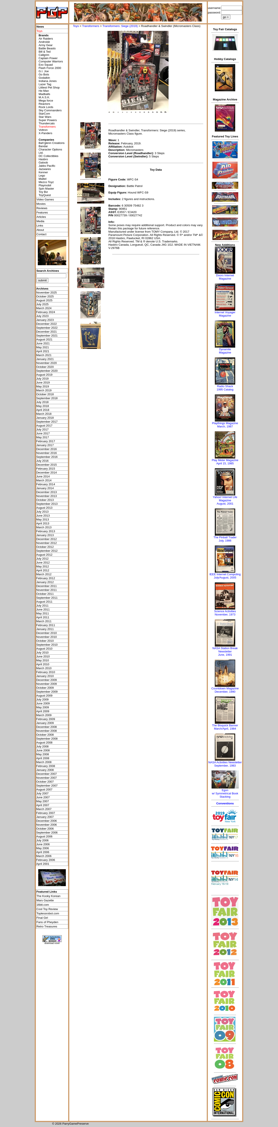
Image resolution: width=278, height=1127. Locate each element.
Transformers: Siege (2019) (120, 26)
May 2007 (42, 801)
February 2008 (45, 766)
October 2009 (45, 687)
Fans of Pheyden (47, 922)
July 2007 (42, 793)
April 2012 (42, 570)
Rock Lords (46, 107)
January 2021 (45, 359)
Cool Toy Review (47, 909)
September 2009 (47, 691)
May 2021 (42, 347)
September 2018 (47, 398)
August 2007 (44, 789)
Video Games (45, 199)
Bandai (43, 146)
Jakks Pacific (47, 165)
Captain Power (48, 58)
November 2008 (46, 730)
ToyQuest (45, 195)
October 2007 (45, 781)
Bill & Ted (45, 51)
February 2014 (45, 484)
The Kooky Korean (48, 896)
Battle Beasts (47, 48)
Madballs (44, 94)
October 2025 (45, 296)
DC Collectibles (48, 156)
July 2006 (42, 840)
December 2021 (46, 331)
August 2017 (44, 425)
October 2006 (45, 828)
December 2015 (46, 464)
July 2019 (42, 378)
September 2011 (47, 597)
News (40, 26)
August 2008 (44, 742)
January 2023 (45, 320)
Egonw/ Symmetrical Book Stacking (225, 793)
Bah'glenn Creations (52, 143)
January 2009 (45, 723)
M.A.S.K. (44, 97)
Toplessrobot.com (47, 913)
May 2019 (42, 386)
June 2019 (43, 382)
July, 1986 (225, 540)
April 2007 (42, 805)
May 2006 (42, 848)
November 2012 (46, 543)
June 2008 (43, 750)
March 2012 (43, 574)
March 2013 (43, 527)
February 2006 (45, 860)
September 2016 (47, 456)
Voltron (43, 130)
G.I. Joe (44, 71)
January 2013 (45, 535)
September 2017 (47, 421)
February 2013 (45, 531)
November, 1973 (225, 614)
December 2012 (46, 539)
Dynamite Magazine (225, 351)
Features (42, 212)
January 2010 (45, 676)
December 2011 (46, 586)
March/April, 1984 (225, 728)
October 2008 (45, 734)
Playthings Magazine (225, 423)
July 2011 (42, 605)
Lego (42, 175)
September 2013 (47, 503)
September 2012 (47, 550)
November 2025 (46, 292)
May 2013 (42, 519)
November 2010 (46, 637)
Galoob (43, 162)
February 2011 (45, 625)
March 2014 (43, 480)
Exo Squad (46, 64)
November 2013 (46, 496)
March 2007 (43, 809)
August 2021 (44, 339)
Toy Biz (43, 191)
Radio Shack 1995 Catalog (225, 388)
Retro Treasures (46, 926)
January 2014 (45, 488)
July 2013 (42, 511)
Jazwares (45, 169)
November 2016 (46, 453)
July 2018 (42, 402)
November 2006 (46, 824)
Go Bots (44, 74)
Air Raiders (46, 38)
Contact (41, 234)
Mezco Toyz (46, 182)
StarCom (44, 113)
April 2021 (42, 351)
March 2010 (43, 668)
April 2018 (42, 410)
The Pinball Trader (225, 537)
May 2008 (42, 754)
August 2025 (44, 300)
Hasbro (43, 159)
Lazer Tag (45, 84)
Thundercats (47, 123)
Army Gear (46, 45)
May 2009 (42, 707)
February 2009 (45, 719)
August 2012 (44, 554)
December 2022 (46, 323)
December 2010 (46, 633)
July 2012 (42, 558)
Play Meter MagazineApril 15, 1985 (225, 461)
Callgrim (44, 55)
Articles (41, 216)
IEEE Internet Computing (225, 574)
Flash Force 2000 (50, 68)
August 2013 (44, 507)
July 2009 (42, 699)
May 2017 (42, 437)
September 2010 (47, 644)
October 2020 (45, 366)
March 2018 (43, 413)
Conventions (225, 803)
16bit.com (42, 904)
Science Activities (225, 611)
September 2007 (47, 785)
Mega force (46, 100)
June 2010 (43, 656)
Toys (76, 26)
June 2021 (43, 343)
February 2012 (45, 578)
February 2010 (45, 672)
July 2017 (42, 429)
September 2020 (47, 370)
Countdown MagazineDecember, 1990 (225, 690)
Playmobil (45, 185)
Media (40, 221)
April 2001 (42, 863)
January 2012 (45, 582)
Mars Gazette (45, 900)
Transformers (90, 26)
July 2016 (42, 460)
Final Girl (42, 917)
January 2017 (45, 445)
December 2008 (46, 727)
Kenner (43, 172)
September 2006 (47, 832)
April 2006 (42, 852)
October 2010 (45, 640)
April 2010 (42, 664)
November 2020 (46, 363)
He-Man (44, 90)
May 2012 (42, 566)
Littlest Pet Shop (49, 87)
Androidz (44, 41)
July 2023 (42, 316)
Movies (41, 203)
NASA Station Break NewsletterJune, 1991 (225, 651)
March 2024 (43, 308)
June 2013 (43, 515)
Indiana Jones (48, 81)
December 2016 (46, 449)
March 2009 (43, 715)
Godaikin (44, 77)
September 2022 (47, 327)
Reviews (41, 208)
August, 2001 (225, 503)
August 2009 (44, 695)
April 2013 (42, 523)
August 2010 (44, 648)
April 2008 (42, 758)
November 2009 (46, 683)
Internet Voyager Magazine (225, 314)
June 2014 (43, 476)
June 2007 (43, 797)
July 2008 (42, 746)
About (40, 230)
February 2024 (45, 312)
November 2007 (46, 777)
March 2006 (43, 856)
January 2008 (45, 770)
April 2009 (42, 711)
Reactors (44, 103)
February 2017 (45, 441)
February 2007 (45, 813)
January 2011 (45, 629)
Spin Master (46, 188)
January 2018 (45, 417)
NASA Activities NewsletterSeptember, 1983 (225, 764)
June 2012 (43, 562)
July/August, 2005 (225, 577)
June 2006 (43, 844)
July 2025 (42, 304)
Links (39, 225)
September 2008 (47, 738)
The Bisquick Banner (225, 725)
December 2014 (46, 472)
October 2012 (45, 546)
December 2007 (46, 773)
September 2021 (47, 335)
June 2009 (43, 703)
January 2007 (45, 817)
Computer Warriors (51, 61)
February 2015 (45, 468)
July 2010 (42, 652)
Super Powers (48, 120)
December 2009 (46, 680)
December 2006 (46, 820)
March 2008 (43, 762)
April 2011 (42, 617)
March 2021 (43, 355)
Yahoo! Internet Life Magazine (225, 498)
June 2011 (43, 609)
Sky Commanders (50, 110)
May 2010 (42, 660)
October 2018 (45, 394)
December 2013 (46, 492)
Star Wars (45, 116)
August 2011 (44, 601)
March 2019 (43, 390)
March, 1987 (225, 426)
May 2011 (42, 613)
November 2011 (46, 590)
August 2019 (44, 374)
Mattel (42, 178)
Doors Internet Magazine (225, 277)
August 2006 (44, 836)
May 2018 (42, 406)
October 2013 (45, 500)
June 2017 (43, 433)
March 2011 (43, 621)
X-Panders (45, 133)
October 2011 (45, 593)
